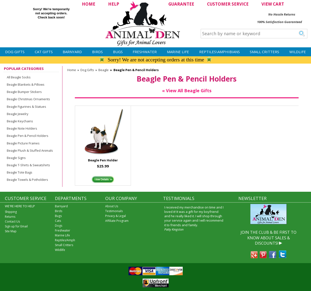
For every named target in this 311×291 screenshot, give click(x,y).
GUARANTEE (181, 4)
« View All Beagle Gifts (186, 90)
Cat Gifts (44, 51)
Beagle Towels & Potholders (27, 179)
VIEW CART (272, 4)
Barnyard (72, 51)
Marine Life (178, 51)
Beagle (103, 70)
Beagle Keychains (20, 121)
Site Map (11, 231)
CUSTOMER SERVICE (228, 4)
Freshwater (145, 51)
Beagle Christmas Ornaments (28, 99)
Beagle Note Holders (22, 128)
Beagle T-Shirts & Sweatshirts (28, 165)
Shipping (11, 212)
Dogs (58, 226)
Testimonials (114, 211)
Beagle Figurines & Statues (26, 106)
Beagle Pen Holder (103, 160)
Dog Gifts (15, 51)
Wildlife (297, 51)
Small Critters (264, 51)
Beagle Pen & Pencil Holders (27, 135)
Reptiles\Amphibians (219, 51)
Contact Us (12, 221)
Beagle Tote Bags (19, 172)
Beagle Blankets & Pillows (25, 84)
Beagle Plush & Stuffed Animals (30, 150)
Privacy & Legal (115, 216)
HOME (88, 4)
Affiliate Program (117, 221)
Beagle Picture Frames (23, 143)
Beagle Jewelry (17, 114)
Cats (58, 221)
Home (71, 70)
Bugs (118, 51)
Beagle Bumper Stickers (24, 92)
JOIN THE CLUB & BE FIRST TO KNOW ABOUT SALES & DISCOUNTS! (268, 238)
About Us (111, 206)
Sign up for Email (16, 226)
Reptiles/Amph (65, 240)
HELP (113, 4)
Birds (97, 51)
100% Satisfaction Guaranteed (279, 22)
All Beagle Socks (19, 77)
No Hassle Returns (281, 14)
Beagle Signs (16, 158)
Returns (10, 217)
